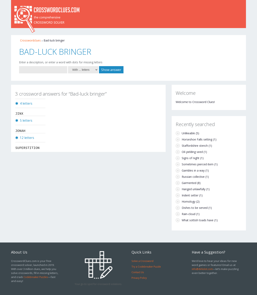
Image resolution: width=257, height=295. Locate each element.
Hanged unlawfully (193, 189)
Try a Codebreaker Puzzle (146, 266)
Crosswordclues (30, 40)
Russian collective (193, 177)
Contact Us (138, 272)
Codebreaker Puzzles (35, 277)
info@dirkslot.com (202, 269)
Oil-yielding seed (192, 152)
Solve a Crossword (142, 261)
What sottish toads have (197, 220)
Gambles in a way (193, 170)
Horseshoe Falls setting (197, 139)
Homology (188, 201)
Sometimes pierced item (197, 164)
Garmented (189, 183)
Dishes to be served (195, 208)
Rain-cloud (188, 214)
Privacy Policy (139, 277)
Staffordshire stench (195, 146)
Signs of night (190, 158)
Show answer (111, 70)
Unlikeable (188, 133)
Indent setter (190, 195)
